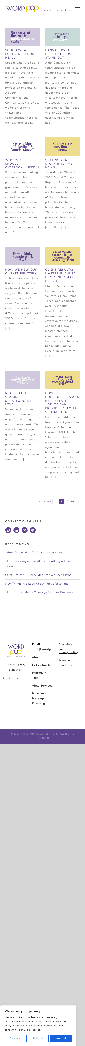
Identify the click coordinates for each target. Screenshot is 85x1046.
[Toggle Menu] (77, 8)
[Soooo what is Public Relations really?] (22, 37)
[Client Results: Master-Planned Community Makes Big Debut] (62, 256)
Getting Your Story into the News (58, 163)
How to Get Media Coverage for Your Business (40, 592)
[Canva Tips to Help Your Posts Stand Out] (62, 37)
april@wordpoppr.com (48, 649)
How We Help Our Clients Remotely (21, 271)
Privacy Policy (68, 652)
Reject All (38, 1038)
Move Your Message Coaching (39, 698)
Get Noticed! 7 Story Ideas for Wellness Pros (39, 575)
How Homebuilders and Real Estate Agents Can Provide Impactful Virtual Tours (62, 402)
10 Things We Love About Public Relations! (38, 584)
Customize (15, 1038)
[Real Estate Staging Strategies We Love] (22, 380)
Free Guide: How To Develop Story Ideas (36, 553)
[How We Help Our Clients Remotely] (22, 256)
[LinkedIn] (16, 530)
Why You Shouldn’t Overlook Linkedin (22, 163)
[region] (38, 1025)
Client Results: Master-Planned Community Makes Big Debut (61, 275)
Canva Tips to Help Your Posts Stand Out (60, 54)
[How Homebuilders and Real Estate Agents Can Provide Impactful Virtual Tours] (62, 380)
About (36, 657)
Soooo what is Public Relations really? (21, 54)
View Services (42, 686)
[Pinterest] (25, 530)
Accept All (61, 1038)
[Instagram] (8, 530)
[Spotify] (33, 530)
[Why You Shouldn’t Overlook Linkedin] (22, 146)
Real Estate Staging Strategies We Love (18, 398)
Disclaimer (66, 644)
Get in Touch (41, 665)
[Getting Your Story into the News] (62, 146)
